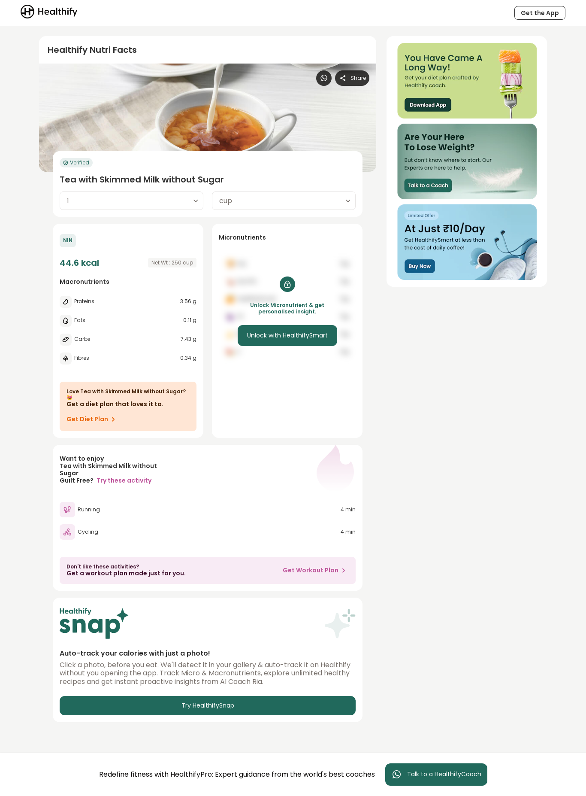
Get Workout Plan (316, 570)
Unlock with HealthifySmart (287, 335)
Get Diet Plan (92, 419)
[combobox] (131, 200)
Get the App (540, 13)
